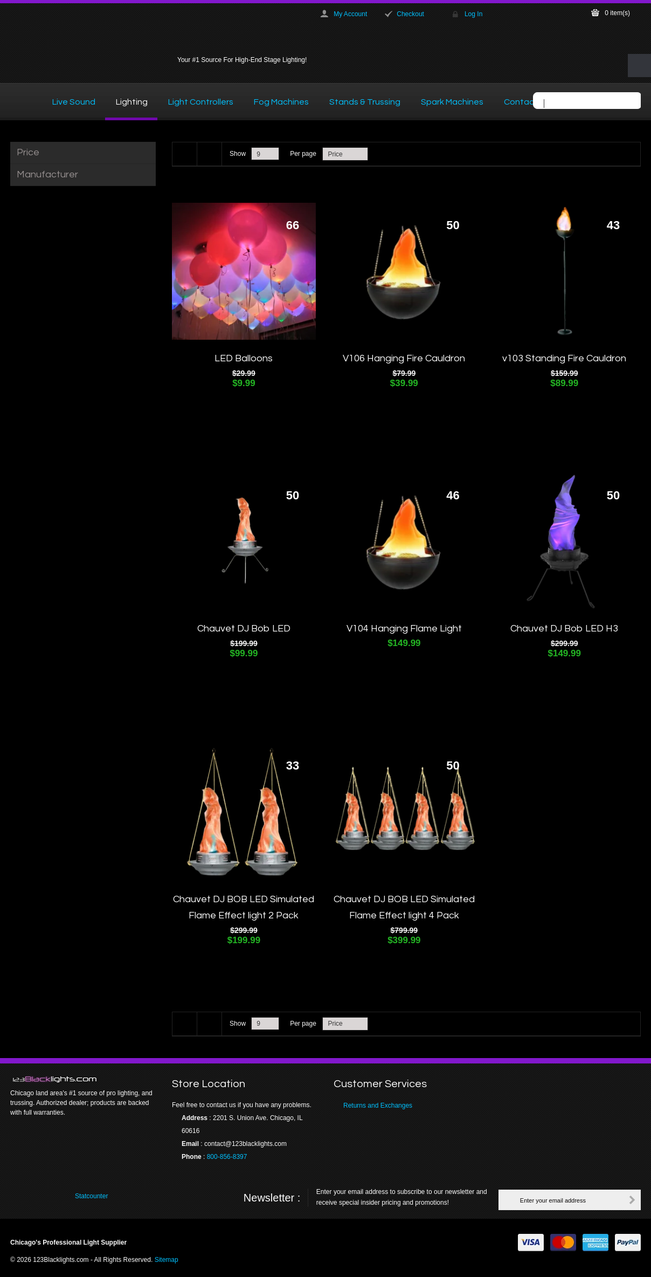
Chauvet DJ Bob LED (243, 628)
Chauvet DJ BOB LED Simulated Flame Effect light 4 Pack (404, 907)
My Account (350, 14)
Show (238, 153)
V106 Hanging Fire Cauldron (404, 358)
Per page (303, 153)
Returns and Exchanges (377, 1105)
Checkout (410, 14)
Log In (473, 14)
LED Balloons (243, 358)
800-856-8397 (227, 1157)
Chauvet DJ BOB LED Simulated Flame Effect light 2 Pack (243, 907)
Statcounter (91, 1196)
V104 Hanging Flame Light (404, 628)
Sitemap (166, 1260)
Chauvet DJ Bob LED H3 (564, 628)
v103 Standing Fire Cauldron (564, 358)
